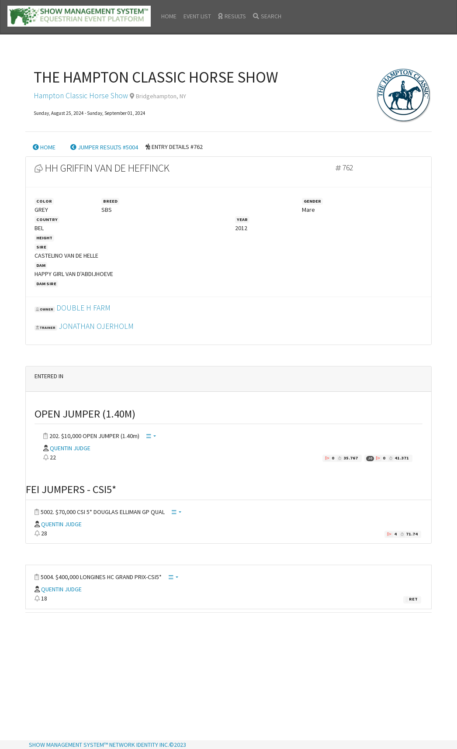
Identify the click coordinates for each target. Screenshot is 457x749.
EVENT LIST (197, 16)
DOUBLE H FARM (83, 308)
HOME (169, 16)
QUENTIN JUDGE (70, 448)
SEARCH (267, 16)
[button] (151, 436)
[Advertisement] (228, 677)
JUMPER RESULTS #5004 (104, 147)
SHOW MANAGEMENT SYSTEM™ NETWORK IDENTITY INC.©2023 (107, 745)
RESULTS (232, 16)
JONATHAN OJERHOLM (96, 326)
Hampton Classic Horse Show (81, 95)
